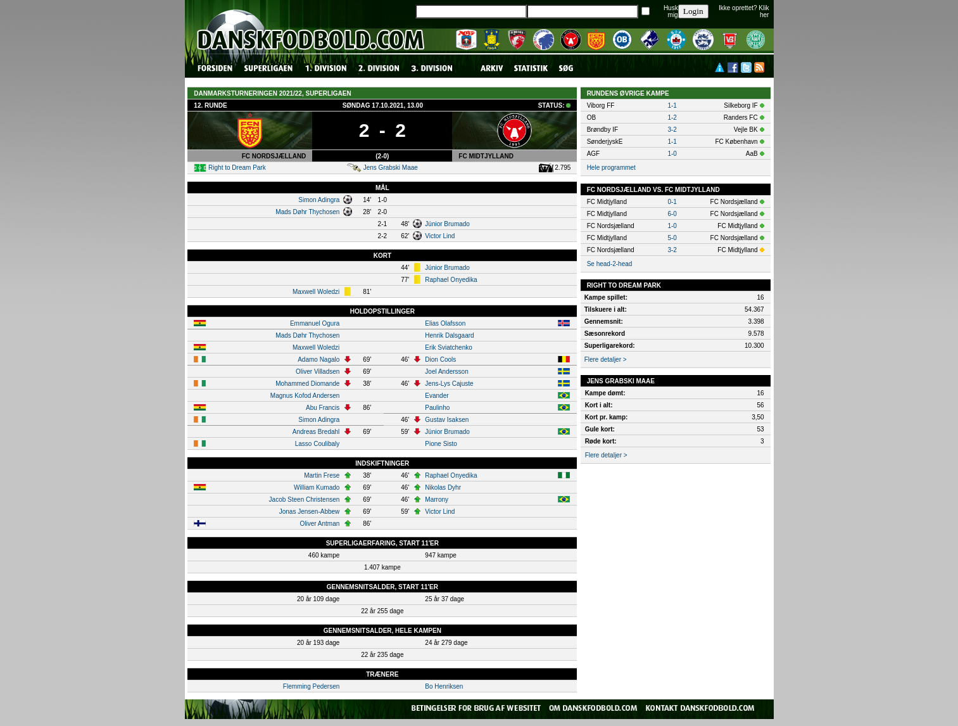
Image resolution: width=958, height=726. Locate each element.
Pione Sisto (441, 443)
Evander (436, 395)
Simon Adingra (318, 199)
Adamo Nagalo (318, 359)
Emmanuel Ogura (314, 323)
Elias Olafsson (445, 323)
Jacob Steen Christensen (304, 499)
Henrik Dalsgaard (449, 335)
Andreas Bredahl (316, 431)
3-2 (671, 129)
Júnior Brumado (447, 223)
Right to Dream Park (237, 167)
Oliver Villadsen (317, 371)
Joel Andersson (446, 371)
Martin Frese (321, 475)
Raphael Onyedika (451, 279)
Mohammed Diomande (307, 383)
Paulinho (437, 407)
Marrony (436, 499)
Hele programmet (611, 167)
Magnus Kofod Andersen (305, 395)
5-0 (671, 237)
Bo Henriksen (444, 686)
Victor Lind (440, 235)
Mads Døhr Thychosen (307, 211)
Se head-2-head (610, 263)
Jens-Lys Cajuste (449, 383)
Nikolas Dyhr (443, 487)
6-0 (671, 213)
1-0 (671, 153)
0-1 (671, 201)
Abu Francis (322, 407)
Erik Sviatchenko (448, 347)
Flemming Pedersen (311, 686)
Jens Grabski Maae (390, 167)
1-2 (671, 117)
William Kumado (316, 487)
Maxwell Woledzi (316, 291)
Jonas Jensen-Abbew (309, 511)
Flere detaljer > (605, 359)
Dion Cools (440, 359)
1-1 (671, 105)
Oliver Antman (320, 523)
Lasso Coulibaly (317, 443)
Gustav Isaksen (447, 419)
